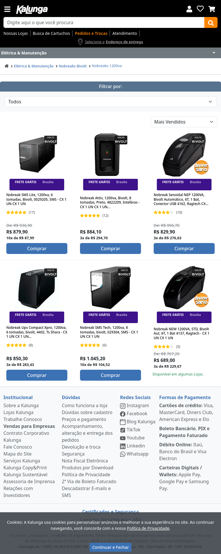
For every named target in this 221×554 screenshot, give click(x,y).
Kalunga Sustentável (25, 474)
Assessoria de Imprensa (29, 481)
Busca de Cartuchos (51, 33)
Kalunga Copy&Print (25, 467)
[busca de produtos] (104, 22)
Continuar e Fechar (110, 547)
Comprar (36, 248)
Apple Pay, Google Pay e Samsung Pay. (184, 478)
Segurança (73, 454)
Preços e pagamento (84, 419)
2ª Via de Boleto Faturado (89, 481)
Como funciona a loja (84, 405)
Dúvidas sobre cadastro (87, 412)
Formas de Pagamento (185, 397)
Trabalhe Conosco (22, 419)
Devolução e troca (81, 447)
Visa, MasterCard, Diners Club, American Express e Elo (186, 412)
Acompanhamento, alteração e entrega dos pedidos (87, 433)
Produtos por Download (87, 467)
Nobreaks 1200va (107, 65)
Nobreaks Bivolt (73, 66)
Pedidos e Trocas (91, 33)
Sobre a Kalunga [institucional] (21, 405)
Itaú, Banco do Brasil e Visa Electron (182, 451)
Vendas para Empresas (29, 426)
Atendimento (124, 33)
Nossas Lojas (15, 33)
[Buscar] (211, 22)
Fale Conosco (17, 447)
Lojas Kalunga (18, 412)
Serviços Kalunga (21, 461)
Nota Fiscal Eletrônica (85, 461)
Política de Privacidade (86, 474)
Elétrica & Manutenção (34, 66)
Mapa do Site (17, 454)
